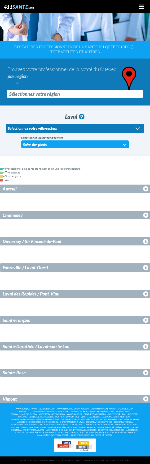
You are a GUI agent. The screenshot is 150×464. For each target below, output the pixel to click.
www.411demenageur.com (85, 411)
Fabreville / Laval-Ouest (25, 267)
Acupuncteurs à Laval (22, 419)
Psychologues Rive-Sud (23, 427)
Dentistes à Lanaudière (41, 416)
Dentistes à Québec (91, 416)
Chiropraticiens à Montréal (43, 422)
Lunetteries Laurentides (111, 430)
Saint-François (16, 319)
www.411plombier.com (121, 408)
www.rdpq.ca (23, 408)
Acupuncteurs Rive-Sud (48, 419)
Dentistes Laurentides (67, 416)
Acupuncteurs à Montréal (116, 416)
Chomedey (13, 214)
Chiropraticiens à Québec (70, 424)
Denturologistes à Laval (71, 432)
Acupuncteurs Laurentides (107, 419)
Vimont (10, 398)
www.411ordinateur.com (94, 408)
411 (19, 7)
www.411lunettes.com (43, 408)
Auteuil (10, 188)
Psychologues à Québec (110, 427)
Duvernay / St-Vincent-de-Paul (32, 241)
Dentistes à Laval (117, 414)
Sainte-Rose (14, 372)
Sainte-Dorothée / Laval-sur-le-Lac (36, 346)
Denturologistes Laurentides (67, 435)
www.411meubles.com (68, 408)
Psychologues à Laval (126, 424)
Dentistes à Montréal (95, 414)
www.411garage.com (58, 411)
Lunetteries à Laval (33, 430)
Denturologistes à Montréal (41, 432)
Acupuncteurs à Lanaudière (77, 419)
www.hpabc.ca (74, 414)
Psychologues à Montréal (99, 424)
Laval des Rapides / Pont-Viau (31, 293)
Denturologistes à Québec (98, 435)
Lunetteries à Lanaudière (83, 430)
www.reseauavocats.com (52, 414)
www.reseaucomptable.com (114, 411)
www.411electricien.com (32, 411)
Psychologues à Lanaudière (51, 427)
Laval (75, 116)
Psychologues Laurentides (82, 427)
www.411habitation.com (24, 414)
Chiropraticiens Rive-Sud (99, 422)
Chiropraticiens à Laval (72, 422)
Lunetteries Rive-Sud (57, 430)
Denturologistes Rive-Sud (100, 432)
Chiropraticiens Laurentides (40, 424)
